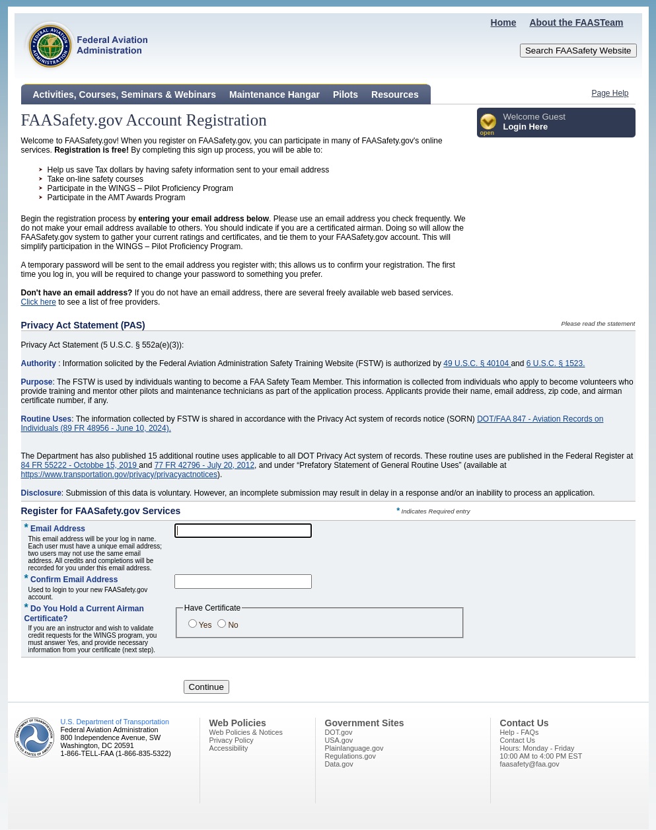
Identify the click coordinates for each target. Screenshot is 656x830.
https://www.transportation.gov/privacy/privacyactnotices (119, 474)
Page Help (609, 93)
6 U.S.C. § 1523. (556, 363)
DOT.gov (339, 732)
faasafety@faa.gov (530, 764)
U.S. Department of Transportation (115, 722)
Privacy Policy (231, 740)
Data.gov (339, 764)
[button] (488, 125)
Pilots (345, 94)
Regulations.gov (350, 756)
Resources (395, 94)
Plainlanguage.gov (354, 748)
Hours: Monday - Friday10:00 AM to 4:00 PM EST (541, 752)
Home (504, 22)
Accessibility (228, 748)
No (233, 625)
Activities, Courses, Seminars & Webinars (125, 94)
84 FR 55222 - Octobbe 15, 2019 (80, 465)
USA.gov (339, 740)
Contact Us (517, 740)
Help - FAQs (519, 732)
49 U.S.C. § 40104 (477, 363)
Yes (205, 625)
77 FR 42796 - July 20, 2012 (204, 465)
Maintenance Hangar (274, 94)
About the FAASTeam (576, 22)
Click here (38, 302)
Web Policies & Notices (246, 732)
